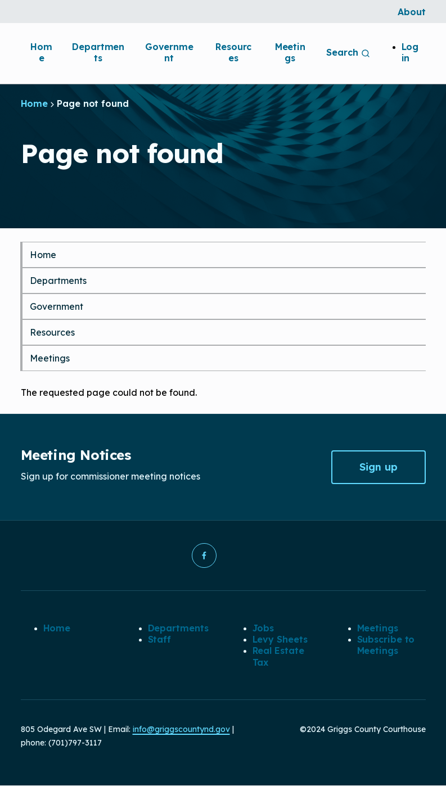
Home (41, 52)
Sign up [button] (378, 466)
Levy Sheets (280, 639)
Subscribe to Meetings (386, 645)
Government (169, 52)
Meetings (290, 52)
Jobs (263, 628)
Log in (410, 52)
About (412, 11)
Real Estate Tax (278, 656)
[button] (204, 555)
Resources (233, 52)
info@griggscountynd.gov (181, 730)
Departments (98, 52)
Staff (160, 639)
